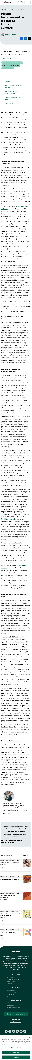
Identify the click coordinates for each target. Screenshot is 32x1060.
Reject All (16, 1054)
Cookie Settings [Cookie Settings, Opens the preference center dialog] (16, 1049)
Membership (11, 990)
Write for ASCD (11, 996)
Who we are (10, 977)
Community (10, 994)
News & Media (11, 981)
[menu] (1, 2)
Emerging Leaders (12, 992)
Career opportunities (13, 979)
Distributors (10, 1005)
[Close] (30, 1039)
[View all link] (16, 841)
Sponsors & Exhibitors (13, 1007)
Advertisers (10, 1003)
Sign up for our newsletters (16, 1014)
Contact (9, 983)
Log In (27, 2)
